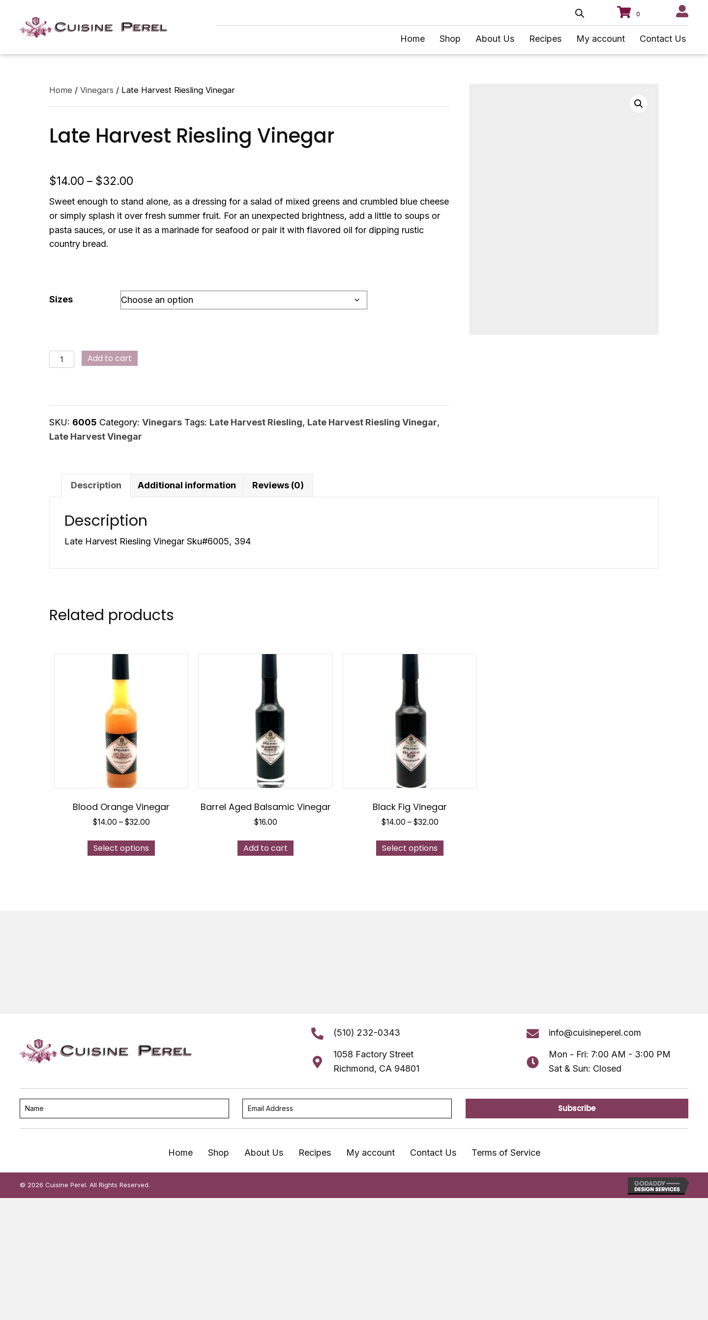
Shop (218, 1152)
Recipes (314, 1152)
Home (60, 90)
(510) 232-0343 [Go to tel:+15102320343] (366, 1032)
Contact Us (433, 1152)
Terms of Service (506, 1152)
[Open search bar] (580, 13)
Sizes (61, 299)
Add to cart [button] (265, 848)
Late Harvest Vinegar (95, 436)
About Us (263, 1152)
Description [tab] (96, 485)
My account (370, 1152)
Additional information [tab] (187, 485)
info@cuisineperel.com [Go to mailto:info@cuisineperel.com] (595, 1032)
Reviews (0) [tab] (278, 485)
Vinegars (97, 90)
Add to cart (110, 358)
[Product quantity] (61, 359)
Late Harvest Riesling (255, 422)
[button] (639, 104)
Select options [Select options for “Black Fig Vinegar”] (410, 848)
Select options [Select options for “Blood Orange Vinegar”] (121, 848)
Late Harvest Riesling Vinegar (372, 422)
